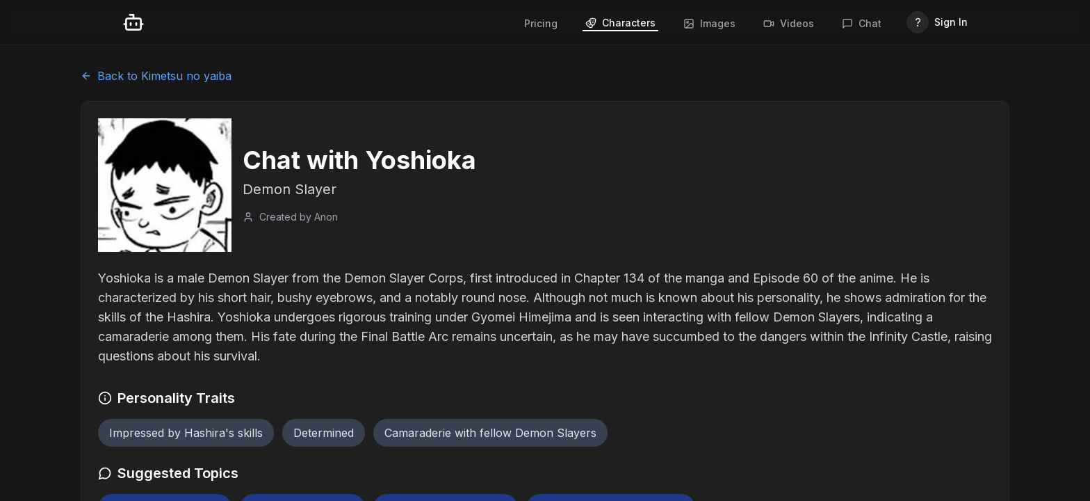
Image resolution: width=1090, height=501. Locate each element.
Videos (788, 23)
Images (709, 23)
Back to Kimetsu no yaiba (156, 76)
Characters (620, 23)
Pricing (541, 23)
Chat (861, 23)
